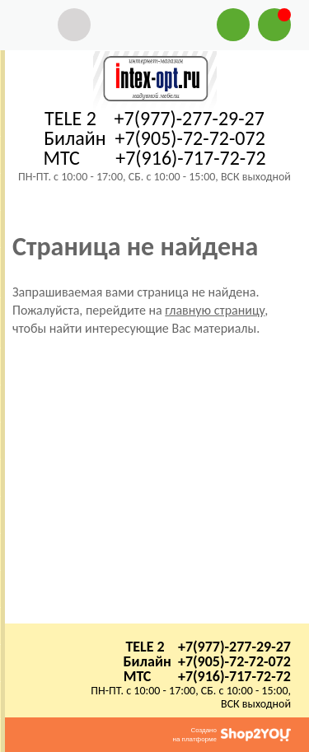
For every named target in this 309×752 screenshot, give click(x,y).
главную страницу (215, 310)
